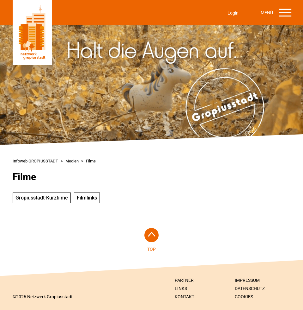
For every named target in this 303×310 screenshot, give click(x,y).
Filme (91, 161)
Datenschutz (250, 288)
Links (181, 288)
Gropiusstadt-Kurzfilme (41, 198)
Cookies (244, 296)
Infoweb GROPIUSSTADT (35, 161)
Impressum (247, 280)
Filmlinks (87, 198)
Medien (72, 161)
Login (233, 13)
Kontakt (184, 296)
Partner (184, 280)
